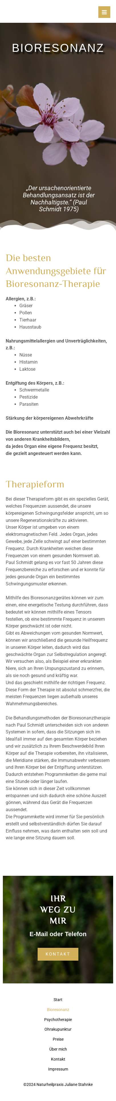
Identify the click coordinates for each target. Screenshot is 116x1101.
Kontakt (58, 1059)
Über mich (58, 1049)
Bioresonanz (58, 1009)
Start (58, 999)
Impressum (58, 1069)
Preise (58, 1039)
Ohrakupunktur (58, 1029)
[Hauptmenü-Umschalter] (104, 12)
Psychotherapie (58, 1019)
